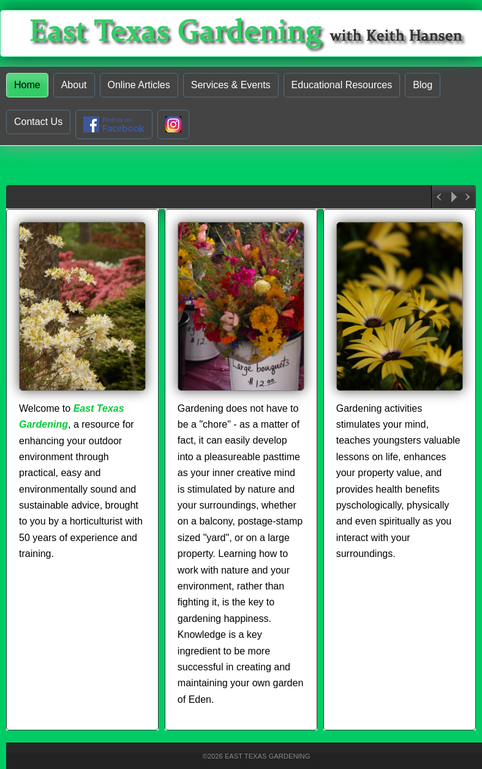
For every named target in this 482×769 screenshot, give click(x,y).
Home (27, 85)
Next (468, 197)
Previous (439, 197)
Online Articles (139, 85)
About (74, 85)
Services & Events (231, 85)
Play (453, 197)
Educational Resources (342, 85)
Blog (422, 85)
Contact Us (38, 121)
